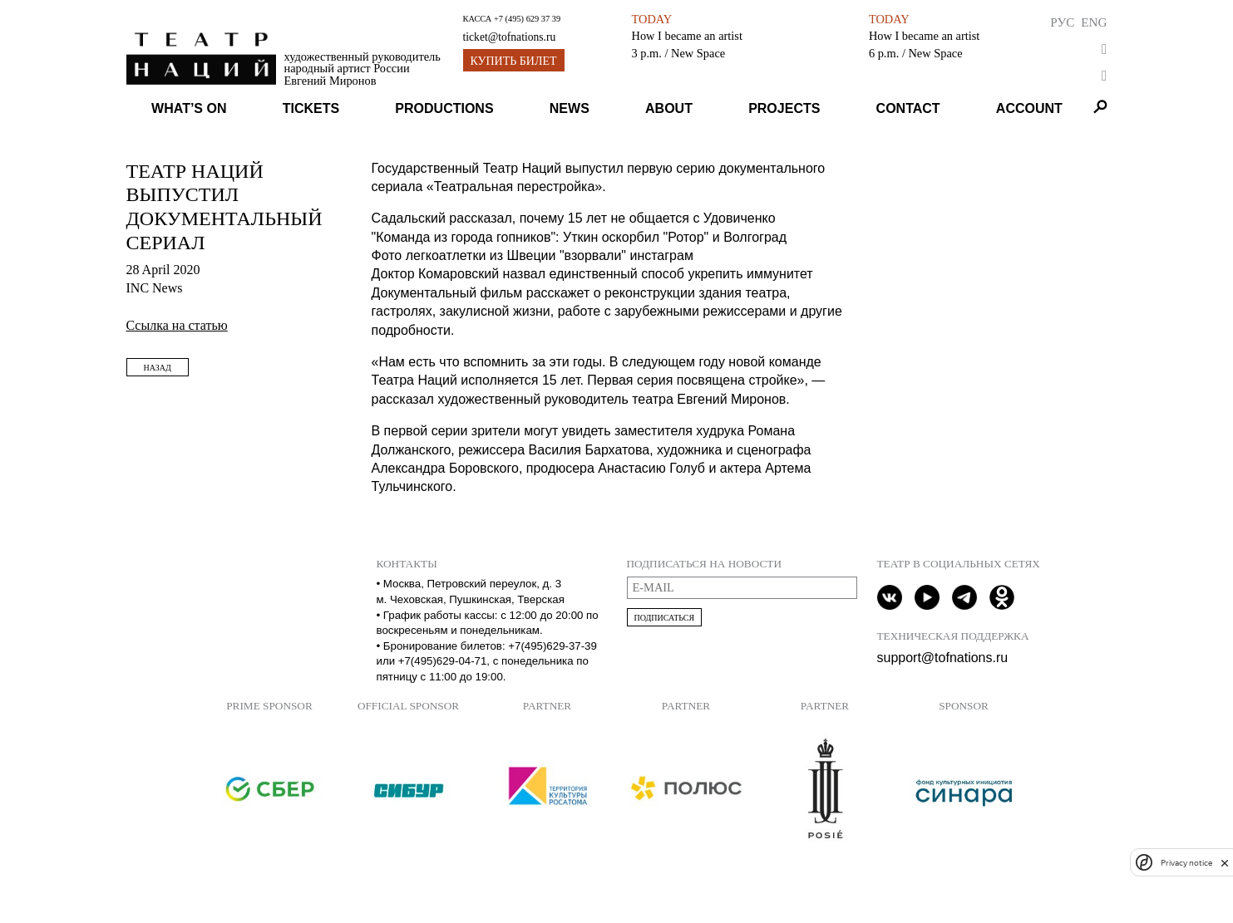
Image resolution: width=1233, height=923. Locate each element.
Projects (784, 108)
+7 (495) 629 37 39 (527, 18)
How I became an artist (686, 35)
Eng (1094, 22)
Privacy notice (1186, 862)
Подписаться (664, 617)
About (669, 108)
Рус (1062, 22)
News (569, 108)
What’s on (188, 108)
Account (1029, 108)
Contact (908, 108)
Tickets (311, 108)
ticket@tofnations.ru (509, 37)
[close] (1224, 863)
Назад (157, 367)
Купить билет (514, 61)
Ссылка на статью (177, 325)
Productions (444, 108)
